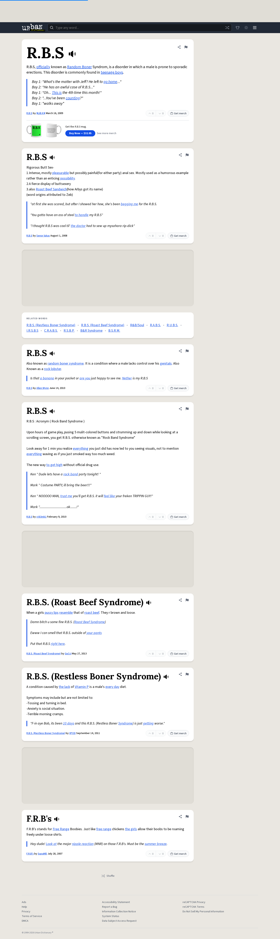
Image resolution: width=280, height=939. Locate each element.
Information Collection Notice (119, 912)
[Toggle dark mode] (246, 27)
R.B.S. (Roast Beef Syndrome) (102, 325)
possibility (67, 178)
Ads (24, 902)
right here (58, 643)
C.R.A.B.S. (51, 330)
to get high (54, 464)
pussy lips (52, 612)
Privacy (26, 912)
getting (148, 723)
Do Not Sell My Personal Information (203, 912)
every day (112, 686)
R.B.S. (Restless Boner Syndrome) (50, 325)
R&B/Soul (137, 325)
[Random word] (227, 27)
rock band (70, 474)
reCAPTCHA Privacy (194, 902)
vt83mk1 (41, 517)
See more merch (106, 133)
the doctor (78, 225)
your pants (94, 632)
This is (57, 92)
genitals (166, 363)
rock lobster (52, 369)
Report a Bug (109, 907)
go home (110, 81)
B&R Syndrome (91, 330)
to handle (81, 215)
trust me (66, 496)
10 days (68, 723)
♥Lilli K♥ (40, 113)
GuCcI (68, 654)
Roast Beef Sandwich (51, 189)
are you (85, 378)
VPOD (72, 733)
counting (73, 98)
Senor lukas (43, 236)
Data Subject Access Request (119, 921)
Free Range (61, 829)
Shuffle (108, 876)
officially (43, 67)
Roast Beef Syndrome (89, 622)
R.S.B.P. (69, 330)
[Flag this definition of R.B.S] (186, 47)
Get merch (178, 113)
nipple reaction (83, 843)
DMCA (25, 921)
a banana (47, 378)
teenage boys (112, 72)
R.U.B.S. (172, 325)
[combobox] (139, 28)
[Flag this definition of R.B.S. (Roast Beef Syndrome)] (187, 600)
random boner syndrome (66, 363)
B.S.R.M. (114, 330)
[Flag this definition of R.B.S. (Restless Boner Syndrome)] (187, 674)
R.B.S (29, 113)
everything (80, 448)
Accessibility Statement (116, 902)
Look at (51, 843)
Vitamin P (82, 686)
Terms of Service (32, 916)
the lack (64, 686)
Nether (127, 378)
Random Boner (79, 67)
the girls (131, 829)
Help (24, 907)
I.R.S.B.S (32, 330)
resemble (66, 612)
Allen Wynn (42, 388)
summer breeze (156, 843)
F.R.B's (30, 854)
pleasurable (60, 173)
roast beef (91, 612)
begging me (129, 204)
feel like (109, 496)
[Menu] (254, 27)
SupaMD (42, 854)
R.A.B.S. (155, 325)
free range (103, 829)
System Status (110, 916)
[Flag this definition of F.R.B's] (187, 816)
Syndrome (125, 723)
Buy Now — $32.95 (80, 133)
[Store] (237, 27)
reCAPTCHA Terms (193, 907)
